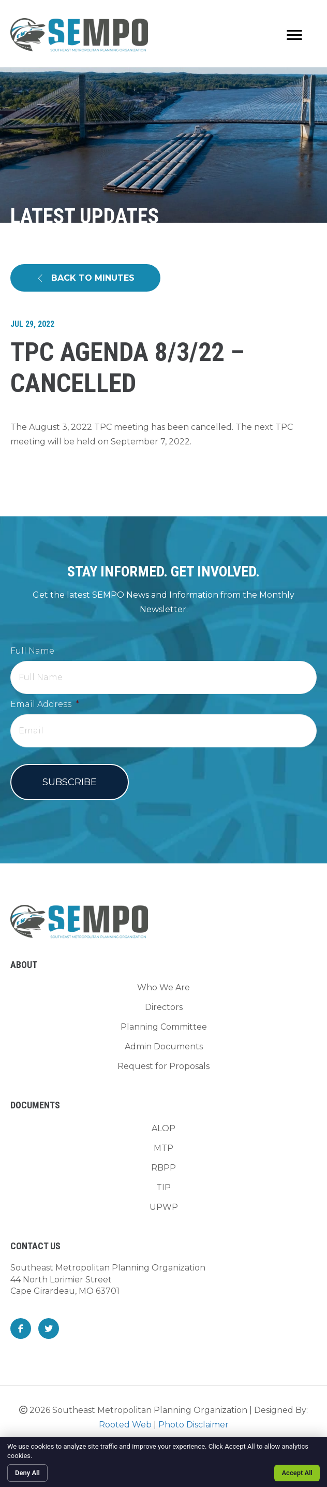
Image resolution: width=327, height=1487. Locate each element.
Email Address (44, 704)
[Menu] (294, 35)
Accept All (297, 1473)
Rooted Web (125, 1425)
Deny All (27, 1473)
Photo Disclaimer (193, 1425)
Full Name (32, 651)
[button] (85, 278)
